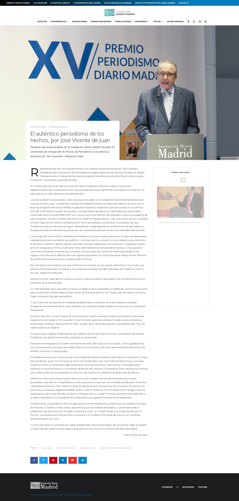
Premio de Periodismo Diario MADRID (115, 448)
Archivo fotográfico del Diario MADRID (155, 3)
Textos (157, 21)
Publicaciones (123, 21)
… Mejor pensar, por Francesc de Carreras (178, 220)
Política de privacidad (81, 495)
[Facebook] (188, 21)
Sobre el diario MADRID (18, 3)
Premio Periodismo (101, 21)
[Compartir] (34, 460)
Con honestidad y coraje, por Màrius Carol (185, 251)
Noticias (42, 21)
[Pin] (53, 460)
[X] (194, 21)
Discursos (47, 448)
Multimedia (141, 21)
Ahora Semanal (175, 21)
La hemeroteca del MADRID (87, 3)
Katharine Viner (88, 448)
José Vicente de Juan (66, 448)
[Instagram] (200, 21)
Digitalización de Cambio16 (117, 3)
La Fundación (40, 3)
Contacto (184, 3)
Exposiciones (79, 21)
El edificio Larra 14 (60, 3)
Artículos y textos (38, 127)
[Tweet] (43, 460)
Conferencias (58, 21)
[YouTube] (202, 487)
